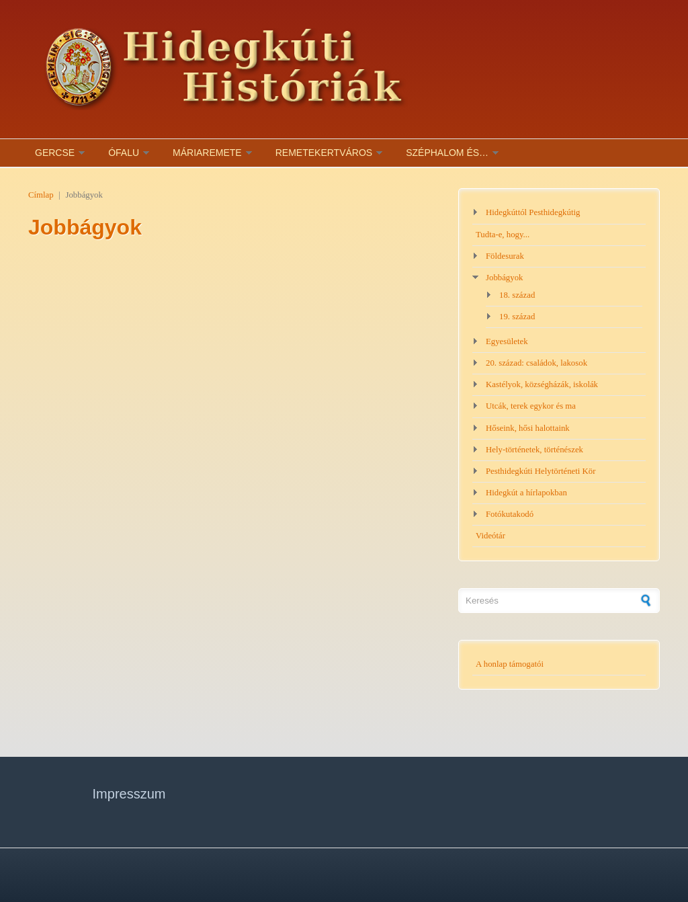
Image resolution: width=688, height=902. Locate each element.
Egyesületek (507, 341)
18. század (517, 295)
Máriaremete (207, 152)
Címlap (41, 195)
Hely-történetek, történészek (534, 449)
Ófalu (123, 152)
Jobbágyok (504, 277)
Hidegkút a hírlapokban (526, 492)
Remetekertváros (323, 152)
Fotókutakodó (509, 514)
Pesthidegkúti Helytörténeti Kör (541, 471)
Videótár (490, 535)
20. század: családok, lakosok (536, 363)
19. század (517, 316)
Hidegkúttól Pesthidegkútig (533, 212)
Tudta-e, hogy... (502, 234)
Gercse (55, 152)
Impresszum (129, 793)
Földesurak (505, 256)
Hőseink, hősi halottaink (528, 428)
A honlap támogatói (510, 664)
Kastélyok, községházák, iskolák (542, 384)
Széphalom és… (447, 152)
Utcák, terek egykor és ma (531, 406)
